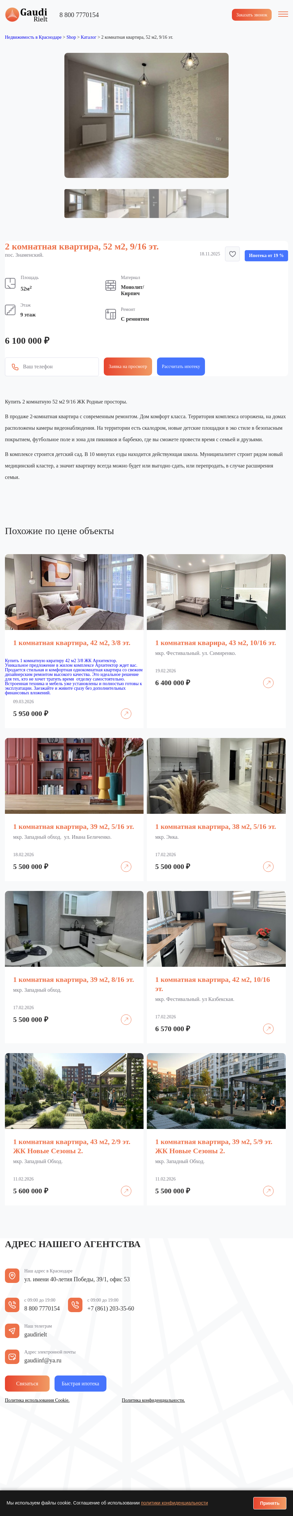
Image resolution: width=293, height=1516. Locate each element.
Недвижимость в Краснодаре (33, 36)
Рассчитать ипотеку (181, 365)
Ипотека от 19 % (266, 254)
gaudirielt (35, 1333)
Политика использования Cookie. (37, 1399)
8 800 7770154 (79, 13)
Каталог (88, 36)
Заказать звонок (249, 14)
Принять (270, 1503)
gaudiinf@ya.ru (42, 1359)
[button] (232, 253)
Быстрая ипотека (102, 1382)
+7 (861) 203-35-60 (110, 1307)
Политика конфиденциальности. (153, 1399)
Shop (71, 36)
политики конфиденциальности (174, 1502)
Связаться (36, 1382)
